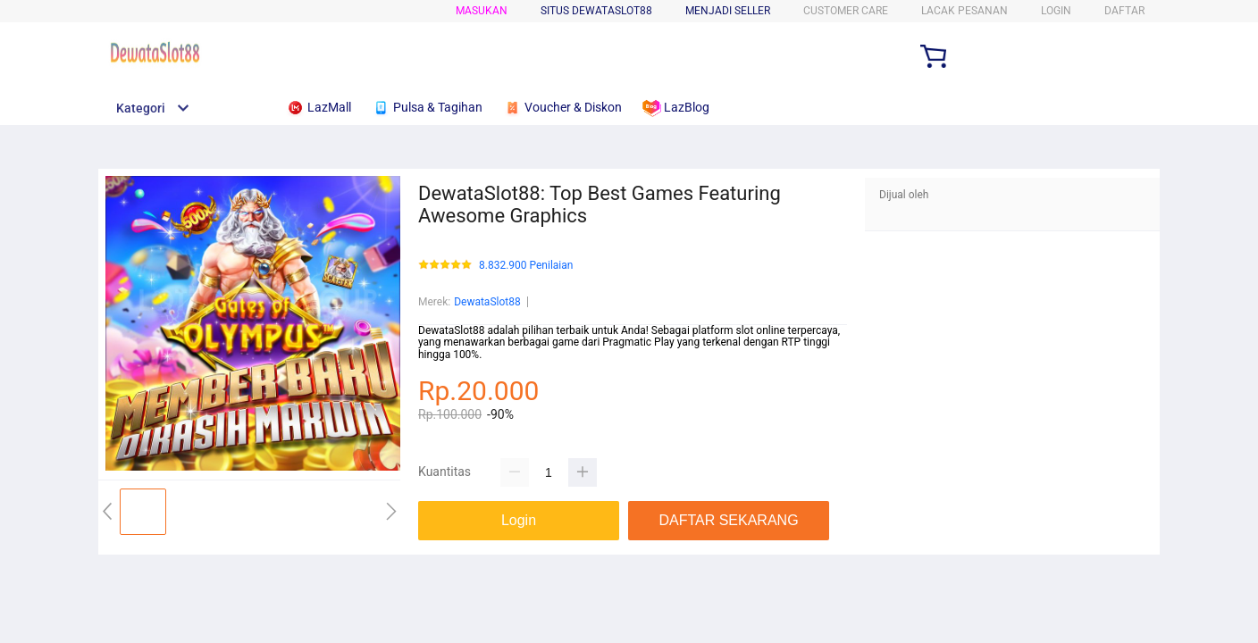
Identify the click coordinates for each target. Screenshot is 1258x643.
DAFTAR (1124, 10)
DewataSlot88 (487, 302)
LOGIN (1056, 10)
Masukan (481, 10)
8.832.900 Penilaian (526, 265)
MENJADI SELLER (727, 10)
